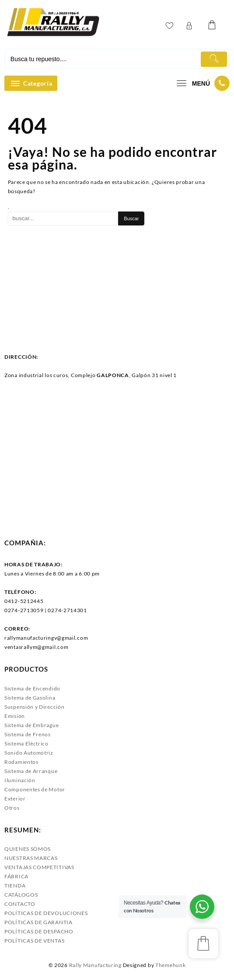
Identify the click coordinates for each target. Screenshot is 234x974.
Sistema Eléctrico (26, 743)
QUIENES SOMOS (27, 849)
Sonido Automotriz (28, 752)
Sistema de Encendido (32, 688)
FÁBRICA (16, 876)
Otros (12, 807)
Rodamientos (21, 762)
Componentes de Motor (34, 789)
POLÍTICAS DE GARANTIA (38, 922)
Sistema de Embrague (31, 725)
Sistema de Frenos (27, 734)
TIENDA (14, 885)
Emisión (14, 716)
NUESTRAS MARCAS (31, 858)
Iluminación (19, 780)
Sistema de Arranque (30, 771)
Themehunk (170, 965)
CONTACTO (19, 904)
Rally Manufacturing (95, 965)
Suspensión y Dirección (34, 707)
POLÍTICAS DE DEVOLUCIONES (46, 913)
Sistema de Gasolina (29, 697)
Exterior (15, 798)
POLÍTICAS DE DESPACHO (38, 931)
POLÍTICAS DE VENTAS (34, 940)
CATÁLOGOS (21, 894)
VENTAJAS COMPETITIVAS (39, 867)
